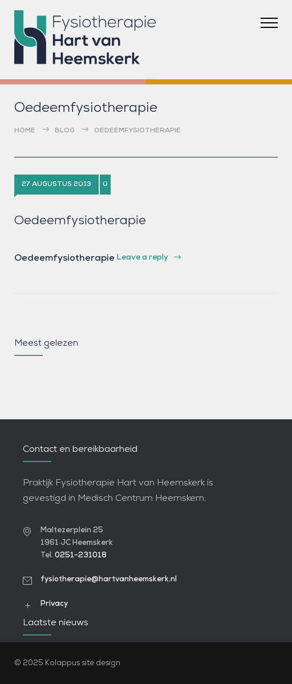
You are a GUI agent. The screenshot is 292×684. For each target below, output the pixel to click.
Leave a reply (142, 257)
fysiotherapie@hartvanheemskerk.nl (108, 579)
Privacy (54, 604)
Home (24, 130)
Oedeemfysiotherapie (80, 221)
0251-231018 (81, 555)
